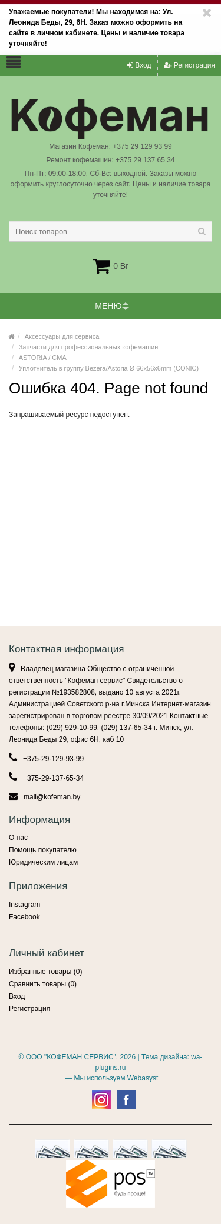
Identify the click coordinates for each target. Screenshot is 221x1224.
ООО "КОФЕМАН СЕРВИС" (71, 1057)
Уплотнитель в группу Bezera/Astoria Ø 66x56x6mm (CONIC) (109, 368)
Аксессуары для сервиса (62, 336)
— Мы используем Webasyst (110, 1078)
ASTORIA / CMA (43, 357)
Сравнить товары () (43, 984)
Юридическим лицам (43, 862)
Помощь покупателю (43, 850)
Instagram (24, 905)
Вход (139, 65)
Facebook (24, 917)
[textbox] (110, 231)
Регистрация (189, 65)
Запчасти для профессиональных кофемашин (89, 347)
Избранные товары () (45, 972)
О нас (18, 837)
